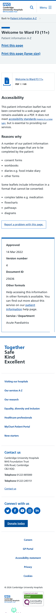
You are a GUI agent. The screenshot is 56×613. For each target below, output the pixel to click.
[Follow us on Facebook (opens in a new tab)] (15, 510)
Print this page (12, 45)
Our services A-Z (13, 390)
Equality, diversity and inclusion (22, 408)
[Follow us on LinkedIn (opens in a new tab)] (37, 510)
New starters (11, 435)
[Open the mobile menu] (46, 7)
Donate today (16, 523)
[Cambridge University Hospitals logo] (14, 7)
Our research (11, 399)
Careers (28, 539)
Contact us (10, 488)
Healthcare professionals (18, 417)
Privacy (28, 566)
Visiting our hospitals (16, 381)
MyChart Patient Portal (17, 426)
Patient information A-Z (23, 18)
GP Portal (28, 548)
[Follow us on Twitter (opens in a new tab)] (8, 510)
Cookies (28, 575)
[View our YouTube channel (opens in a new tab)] (22, 510)
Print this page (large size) (20, 53)
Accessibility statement (28, 557)
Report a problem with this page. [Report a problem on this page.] (23, 224)
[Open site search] (32, 7)
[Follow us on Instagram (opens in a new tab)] (30, 510)
